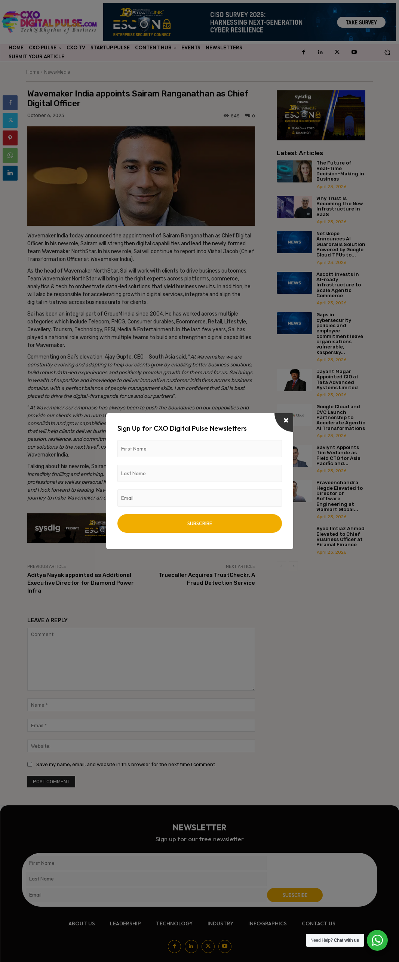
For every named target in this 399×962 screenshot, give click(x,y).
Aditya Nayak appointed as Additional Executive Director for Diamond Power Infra (80, 583)
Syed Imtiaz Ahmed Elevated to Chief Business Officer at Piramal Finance (340, 536)
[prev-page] (281, 566)
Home (32, 72)
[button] (387, 52)
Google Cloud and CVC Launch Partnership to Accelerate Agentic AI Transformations (340, 417)
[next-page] (293, 566)
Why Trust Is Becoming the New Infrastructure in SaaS (339, 206)
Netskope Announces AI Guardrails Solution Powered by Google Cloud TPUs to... (340, 244)
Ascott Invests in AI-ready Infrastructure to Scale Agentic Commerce (338, 284)
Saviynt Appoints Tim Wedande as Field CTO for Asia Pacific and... (338, 455)
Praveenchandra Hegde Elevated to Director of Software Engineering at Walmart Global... (339, 496)
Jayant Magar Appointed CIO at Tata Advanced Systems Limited (337, 379)
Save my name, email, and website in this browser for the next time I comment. (126, 764)
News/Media (57, 72)
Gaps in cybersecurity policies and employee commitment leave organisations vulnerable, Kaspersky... (339, 333)
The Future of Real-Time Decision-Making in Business (340, 171)
